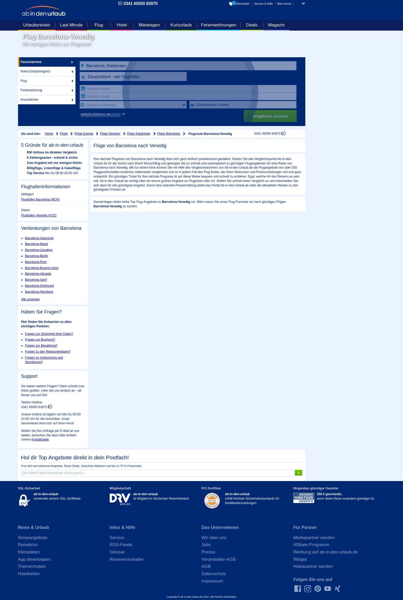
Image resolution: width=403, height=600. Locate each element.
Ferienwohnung (31, 90)
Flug (99, 24)
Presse (208, 552)
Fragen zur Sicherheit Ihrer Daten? (49, 334)
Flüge (64, 133)
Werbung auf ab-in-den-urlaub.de (325, 552)
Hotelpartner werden (313, 566)
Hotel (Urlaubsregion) (35, 71)
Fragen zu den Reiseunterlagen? (48, 351)
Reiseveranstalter (127, 559)
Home (49, 133)
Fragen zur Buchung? (40, 339)
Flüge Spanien (110, 133)
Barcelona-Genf (36, 280)
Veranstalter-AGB (219, 559)
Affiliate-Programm (311, 544)
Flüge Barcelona (168, 133)
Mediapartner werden (314, 537)
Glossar (117, 552)
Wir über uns (214, 537)
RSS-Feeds (121, 544)
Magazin (276, 24)
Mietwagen (149, 24)
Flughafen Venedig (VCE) (39, 215)
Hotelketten (29, 573)
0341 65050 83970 (140, 3)
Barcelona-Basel (36, 244)
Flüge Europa (83, 133)
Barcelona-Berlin (36, 256)
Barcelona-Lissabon (39, 250)
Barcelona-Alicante (38, 274)
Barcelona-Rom (36, 262)
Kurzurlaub (181, 24)
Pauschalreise (31, 62)
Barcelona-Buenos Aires (42, 268)
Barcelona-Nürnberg (39, 292)
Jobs (206, 544)
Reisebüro (28, 544)
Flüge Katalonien (138, 133)
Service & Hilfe (263, 3)
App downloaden (34, 559)
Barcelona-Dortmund (39, 286)
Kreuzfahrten (30, 99)
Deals (252, 24)
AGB (206, 566)
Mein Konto (284, 3)
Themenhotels (32, 566)
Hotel (122, 24)
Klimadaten (29, 552)
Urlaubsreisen (36, 24)
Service (117, 537)
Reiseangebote (33, 537)
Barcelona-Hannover (39, 238)
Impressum (212, 581)
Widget (300, 559)
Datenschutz (214, 573)
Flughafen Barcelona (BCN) (40, 199)
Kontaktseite (40, 439)
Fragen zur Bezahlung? (41, 345)
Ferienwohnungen (218, 24)
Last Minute (71, 24)
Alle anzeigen (30, 299)
